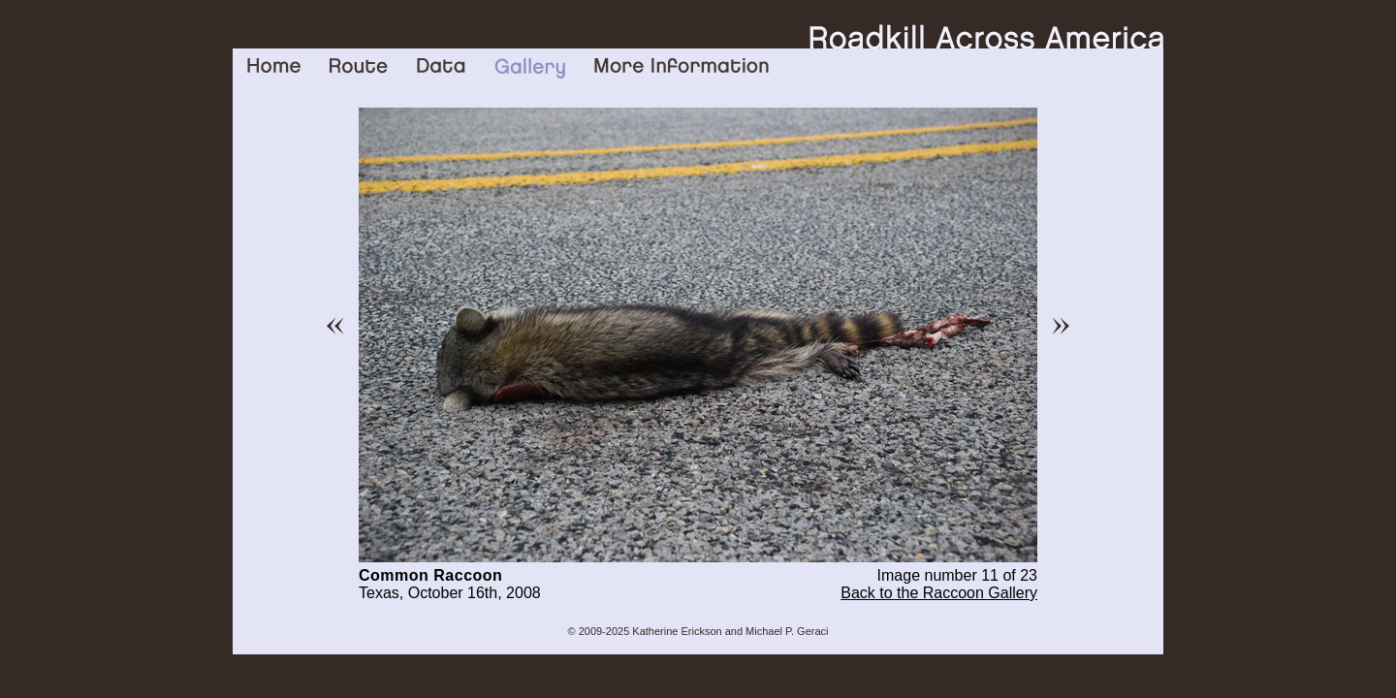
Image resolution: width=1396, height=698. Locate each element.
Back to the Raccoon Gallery (939, 593)
